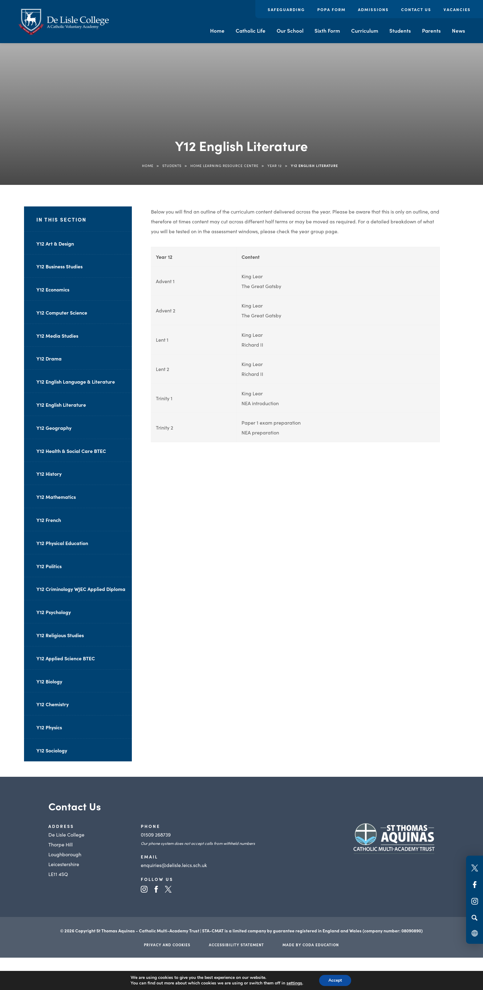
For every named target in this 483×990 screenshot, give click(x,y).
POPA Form (331, 9)
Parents (431, 30)
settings (294, 983)
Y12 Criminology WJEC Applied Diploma (80, 588)
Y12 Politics (49, 566)
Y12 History (49, 473)
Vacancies (457, 9)
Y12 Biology (49, 681)
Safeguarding (286, 9)
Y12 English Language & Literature (75, 381)
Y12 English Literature (61, 404)
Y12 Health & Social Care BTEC (71, 450)
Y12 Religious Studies (60, 635)
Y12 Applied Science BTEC (65, 658)
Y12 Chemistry (52, 704)
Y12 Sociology (51, 750)
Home (217, 30)
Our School (290, 30)
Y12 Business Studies (59, 266)
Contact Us (416, 9)
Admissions (373, 9)
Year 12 (274, 165)
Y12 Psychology (53, 612)
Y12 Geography (53, 427)
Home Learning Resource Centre (224, 165)
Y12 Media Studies (57, 335)
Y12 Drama (49, 358)
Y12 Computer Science (61, 312)
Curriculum (364, 30)
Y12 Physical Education (62, 543)
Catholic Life (251, 30)
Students (400, 30)
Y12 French (48, 519)
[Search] (474, 917)
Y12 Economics (52, 289)
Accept (335, 980)
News (458, 30)
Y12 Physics (49, 727)
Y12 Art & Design (55, 243)
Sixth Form (327, 30)
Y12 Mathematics (56, 496)
